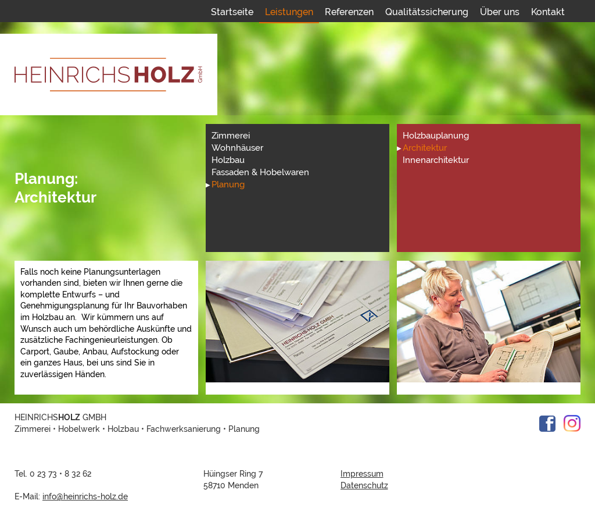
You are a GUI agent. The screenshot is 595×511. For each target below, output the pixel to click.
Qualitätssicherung (426, 11)
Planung (228, 184)
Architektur (425, 148)
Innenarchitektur (436, 160)
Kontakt (548, 11)
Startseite (232, 11)
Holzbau (228, 160)
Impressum (361, 473)
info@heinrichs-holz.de (85, 496)
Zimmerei (231, 135)
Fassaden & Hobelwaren (260, 172)
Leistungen (289, 11)
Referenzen (349, 11)
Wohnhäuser (237, 148)
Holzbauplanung (436, 135)
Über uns (499, 11)
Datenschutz (364, 485)
